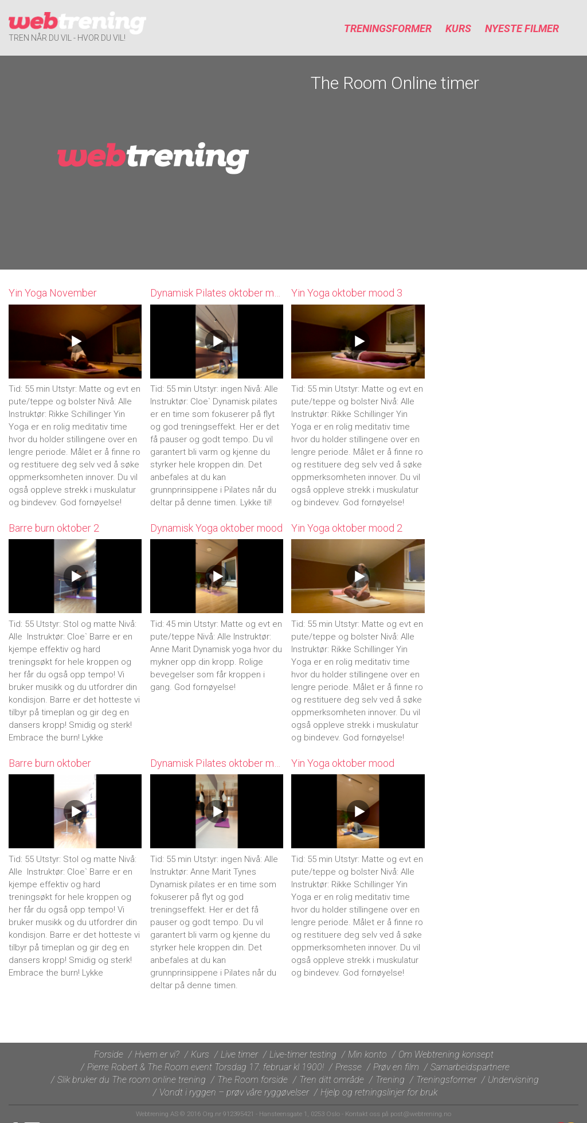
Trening (390, 1079)
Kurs (458, 28)
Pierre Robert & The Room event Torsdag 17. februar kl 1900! (205, 1067)
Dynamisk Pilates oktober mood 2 (224, 293)
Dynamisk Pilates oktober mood (220, 763)
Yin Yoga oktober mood (342, 763)
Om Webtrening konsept (446, 1054)
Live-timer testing (302, 1054)
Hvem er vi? (157, 1054)
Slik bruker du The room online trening (131, 1079)
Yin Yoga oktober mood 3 (346, 293)
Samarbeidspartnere (470, 1067)
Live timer (239, 1054)
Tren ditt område (331, 1079)
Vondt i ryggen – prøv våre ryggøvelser (234, 1092)
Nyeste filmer (522, 28)
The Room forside (252, 1079)
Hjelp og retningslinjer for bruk (378, 1092)
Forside (108, 1054)
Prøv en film (396, 1067)
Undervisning (513, 1079)
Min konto (367, 1054)
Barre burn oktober (50, 763)
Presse (348, 1067)
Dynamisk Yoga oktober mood (216, 528)
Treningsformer (388, 28)
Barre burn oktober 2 (54, 528)
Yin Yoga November (53, 293)
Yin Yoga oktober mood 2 (346, 528)
